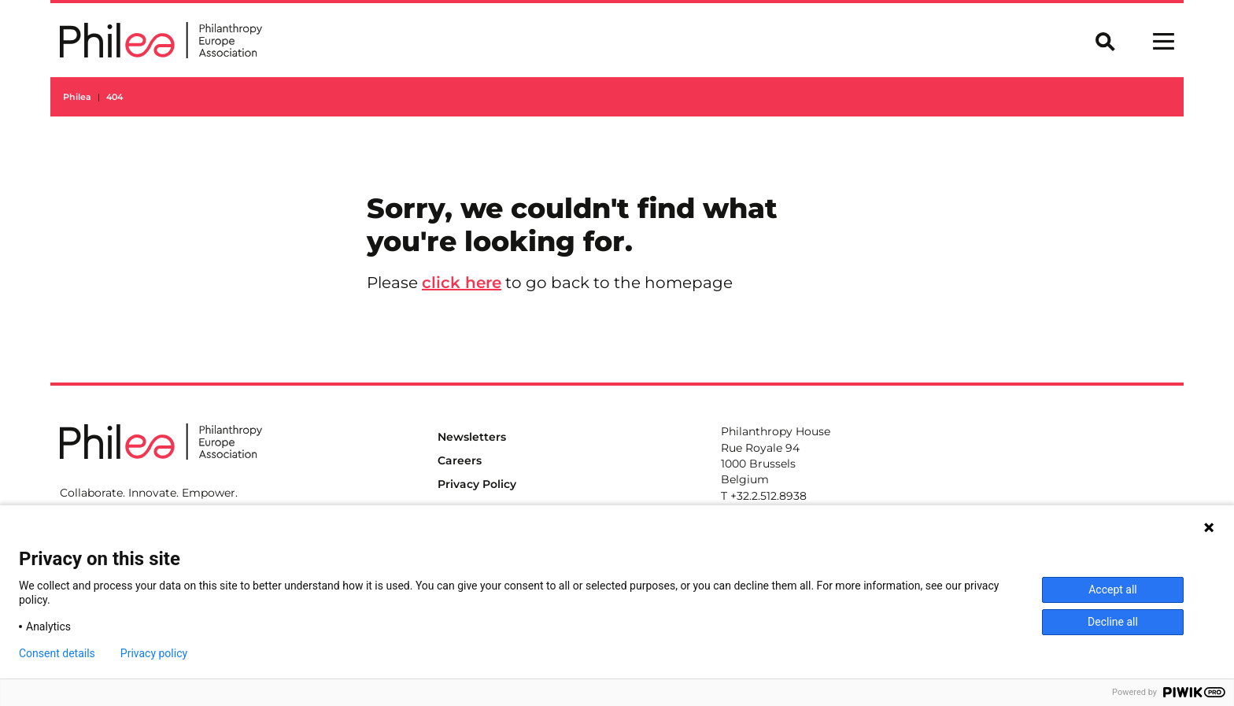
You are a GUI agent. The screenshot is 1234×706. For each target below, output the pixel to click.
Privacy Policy (477, 484)
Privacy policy (153, 653)
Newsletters (472, 437)
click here (461, 282)
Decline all (1113, 621)
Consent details (57, 653)
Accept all (1112, 589)
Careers (460, 460)
